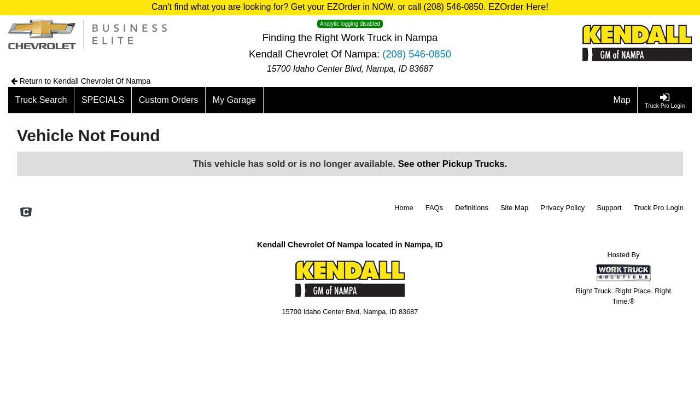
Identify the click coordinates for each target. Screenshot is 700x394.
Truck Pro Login (659, 208)
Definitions (471, 208)
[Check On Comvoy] (26, 212)
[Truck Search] (41, 100)
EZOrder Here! (518, 7)
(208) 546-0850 (416, 54)
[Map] (622, 100)
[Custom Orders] (169, 100)
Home (403, 208)
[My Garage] (235, 100)
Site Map (514, 208)
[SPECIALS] (103, 100)
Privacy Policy (562, 208)
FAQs (434, 208)
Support (609, 208)
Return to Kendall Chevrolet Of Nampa (81, 81)
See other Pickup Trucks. (453, 164)
